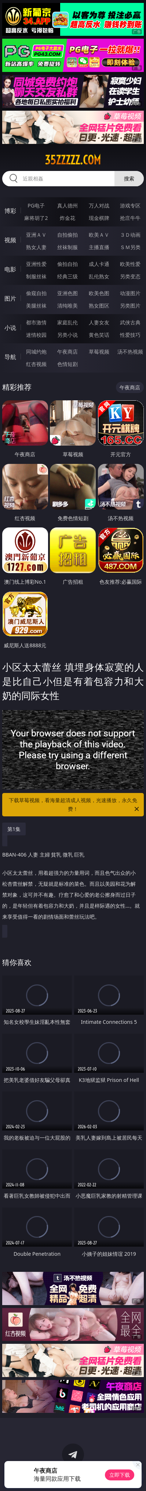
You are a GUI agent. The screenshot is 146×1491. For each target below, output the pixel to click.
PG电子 (36, 205)
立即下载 (119, 1474)
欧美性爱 (130, 263)
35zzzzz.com (73, 160)
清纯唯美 (67, 305)
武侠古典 (130, 322)
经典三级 (67, 276)
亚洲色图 (67, 293)
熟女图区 (99, 305)
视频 (10, 240)
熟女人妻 (36, 247)
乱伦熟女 (99, 276)
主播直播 (99, 247)
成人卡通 (99, 263)
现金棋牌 (99, 217)
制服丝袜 (36, 276)
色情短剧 (67, 364)
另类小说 (67, 334)
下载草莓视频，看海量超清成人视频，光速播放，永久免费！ (74, 805)
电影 (10, 269)
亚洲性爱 (36, 263)
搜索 (129, 178)
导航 (10, 357)
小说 (10, 328)
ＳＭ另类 (130, 247)
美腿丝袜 (36, 305)
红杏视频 (36, 364)
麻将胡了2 (36, 217)
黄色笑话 (99, 334)
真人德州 (67, 205)
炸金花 (67, 217)
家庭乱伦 (67, 322)
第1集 (14, 828)
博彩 (10, 211)
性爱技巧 (130, 334)
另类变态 (130, 276)
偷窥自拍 (36, 293)
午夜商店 (67, 351)
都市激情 (36, 322)
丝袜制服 (67, 247)
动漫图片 (130, 293)
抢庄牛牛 (130, 217)
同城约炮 (36, 351)
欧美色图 (99, 293)
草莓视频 (99, 351)
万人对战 (99, 205)
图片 (10, 298)
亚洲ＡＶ (36, 234)
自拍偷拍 (67, 234)
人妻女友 (99, 322)
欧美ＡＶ (99, 234)
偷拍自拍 (67, 263)
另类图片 (130, 305)
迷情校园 (36, 334)
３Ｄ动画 (130, 234)
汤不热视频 (130, 351)
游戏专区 (130, 205)
